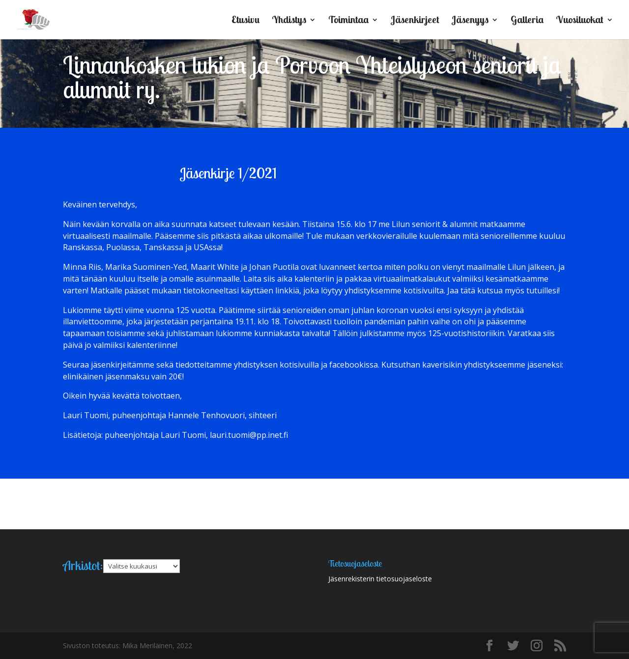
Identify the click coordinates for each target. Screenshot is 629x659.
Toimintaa (348, 21)
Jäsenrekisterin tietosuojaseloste (380, 578)
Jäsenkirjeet (415, 21)
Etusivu (245, 21)
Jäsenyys (470, 21)
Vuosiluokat (579, 21)
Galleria (527, 21)
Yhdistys (289, 21)
